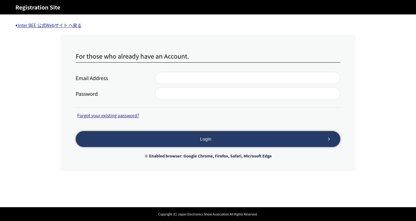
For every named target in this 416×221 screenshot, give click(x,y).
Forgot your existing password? (108, 115)
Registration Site (37, 7)
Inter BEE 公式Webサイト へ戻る (48, 25)
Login (205, 139)
